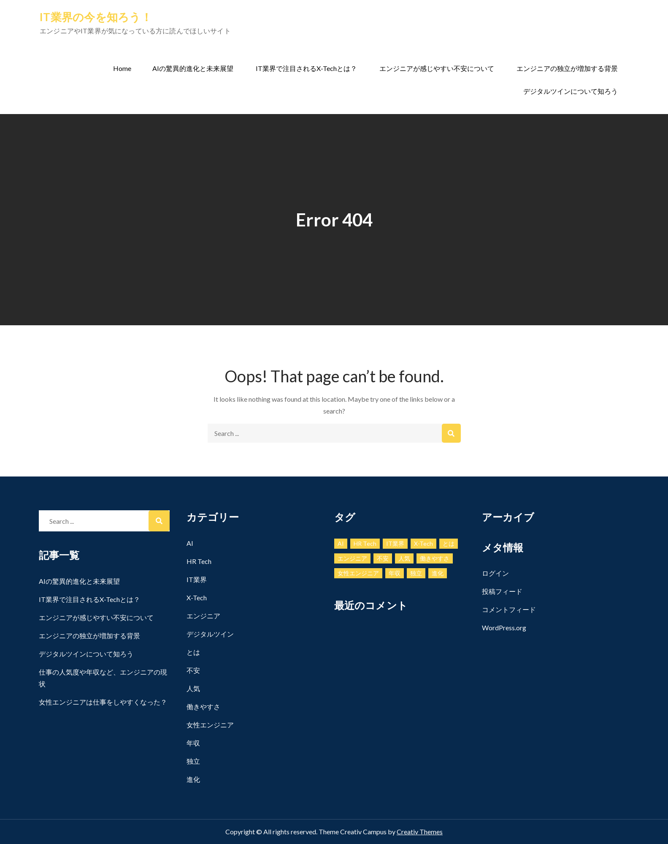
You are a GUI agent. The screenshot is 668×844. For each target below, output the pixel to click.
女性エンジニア (210, 725)
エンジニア (203, 616)
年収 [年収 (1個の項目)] (394, 573)
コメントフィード (509, 609)
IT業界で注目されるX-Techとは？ (306, 68)
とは (193, 652)
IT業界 (197, 579)
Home (122, 68)
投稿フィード (502, 591)
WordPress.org (504, 627)
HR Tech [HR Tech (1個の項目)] (365, 543)
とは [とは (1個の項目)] (448, 543)
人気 (193, 688)
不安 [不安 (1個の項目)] (383, 558)
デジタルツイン (210, 634)
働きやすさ (203, 706)
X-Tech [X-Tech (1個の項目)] (423, 543)
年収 (193, 743)
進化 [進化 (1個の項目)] (438, 573)
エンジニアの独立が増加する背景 (567, 68)
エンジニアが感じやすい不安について (436, 68)
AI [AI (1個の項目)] (341, 543)
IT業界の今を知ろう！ (96, 17)
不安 (193, 670)
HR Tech (199, 561)
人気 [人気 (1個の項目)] (404, 558)
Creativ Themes (420, 832)
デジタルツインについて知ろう (570, 91)
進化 (193, 779)
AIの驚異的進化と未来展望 (192, 68)
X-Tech (197, 598)
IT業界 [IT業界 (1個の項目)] (395, 543)
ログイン (495, 573)
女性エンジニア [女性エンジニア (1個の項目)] (358, 573)
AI (190, 543)
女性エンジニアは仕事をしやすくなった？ (103, 702)
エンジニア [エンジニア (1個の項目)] (352, 558)
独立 (193, 761)
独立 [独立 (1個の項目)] (416, 573)
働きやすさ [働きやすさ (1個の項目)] (434, 558)
